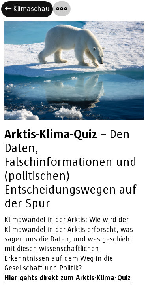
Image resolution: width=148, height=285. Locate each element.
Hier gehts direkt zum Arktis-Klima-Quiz (67, 278)
